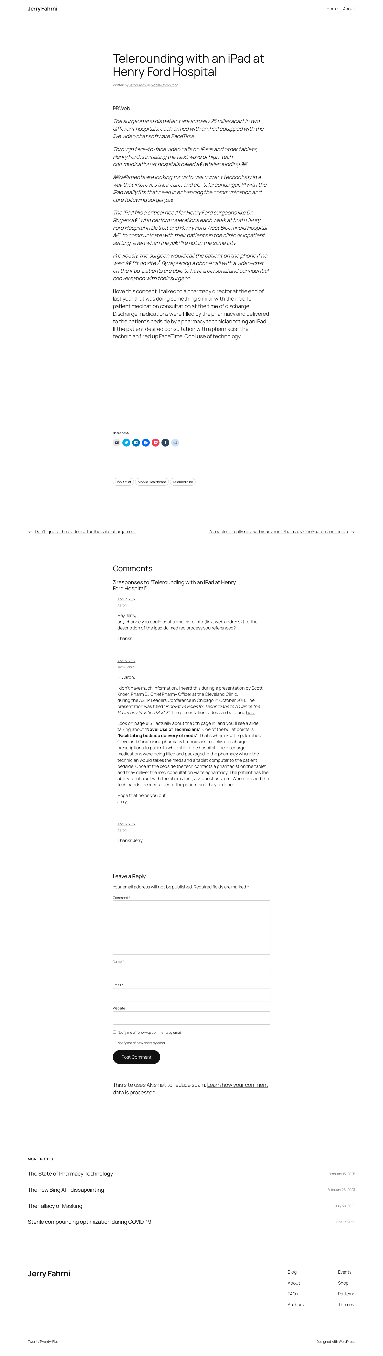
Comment (121, 897)
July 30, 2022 (345, 1205)
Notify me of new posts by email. (142, 1043)
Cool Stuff (123, 482)
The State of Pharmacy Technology (70, 1174)
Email (118, 985)
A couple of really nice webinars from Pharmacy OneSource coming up (278, 531)
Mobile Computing (164, 85)
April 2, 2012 (126, 599)
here (250, 712)
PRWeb (121, 108)
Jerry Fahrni (42, 8)
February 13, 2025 (342, 1173)
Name (118, 961)
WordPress (347, 1341)
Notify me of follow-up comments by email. (150, 1032)
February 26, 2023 (341, 1189)
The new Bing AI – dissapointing (66, 1190)
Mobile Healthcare (152, 482)
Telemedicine (183, 482)
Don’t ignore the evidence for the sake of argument (85, 531)
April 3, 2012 (126, 661)
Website (119, 1008)
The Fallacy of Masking (55, 1206)
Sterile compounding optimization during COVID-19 (89, 1222)
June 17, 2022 (345, 1222)
